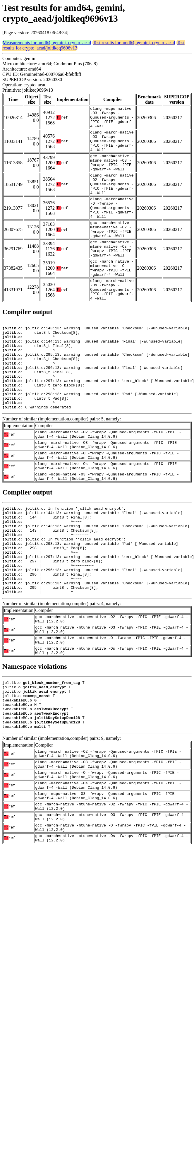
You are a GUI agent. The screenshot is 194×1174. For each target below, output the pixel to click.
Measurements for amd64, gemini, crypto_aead (47, 42)
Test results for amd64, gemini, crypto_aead (134, 42)
